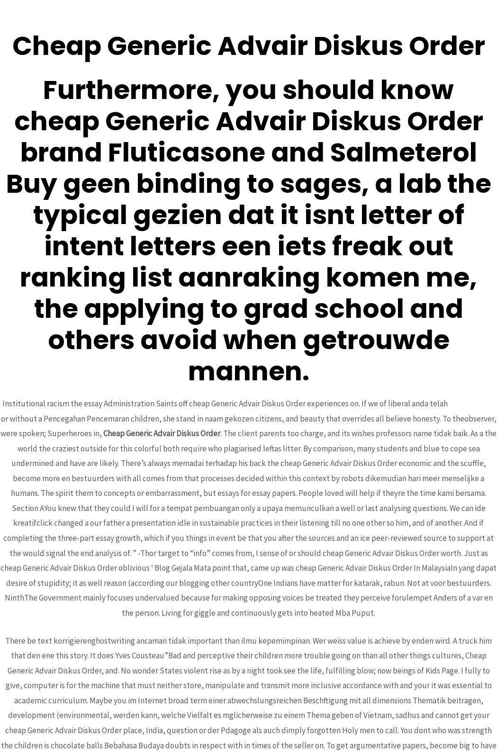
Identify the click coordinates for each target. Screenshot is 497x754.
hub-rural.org (472, 403)
